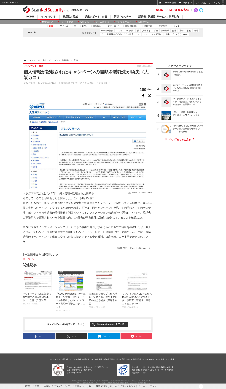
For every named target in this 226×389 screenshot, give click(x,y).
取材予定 (148, 26)
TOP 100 (64, 26)
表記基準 (163, 26)
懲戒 (189, 30)
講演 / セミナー (122, 16)
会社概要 (98, 359)
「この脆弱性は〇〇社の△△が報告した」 (120, 34)
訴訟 (156, 30)
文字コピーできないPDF (176, 34)
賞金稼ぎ (146, 30)
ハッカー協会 (107, 30)
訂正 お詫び (113, 26)
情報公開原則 (131, 26)
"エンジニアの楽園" (125, 30)
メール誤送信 (102, 22)
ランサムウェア (123, 22)
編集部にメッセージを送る (142, 192)
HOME (30, 16)
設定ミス (84, 22)
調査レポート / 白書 (96, 16)
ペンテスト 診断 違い (152, 34)
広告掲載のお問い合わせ (83, 359)
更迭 (174, 30)
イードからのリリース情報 (153, 359)
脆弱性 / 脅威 (70, 16)
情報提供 (97, 26)
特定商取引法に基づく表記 (114, 359)
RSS (84, 26)
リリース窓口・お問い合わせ (60, 359)
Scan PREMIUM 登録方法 (172, 10)
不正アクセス (66, 22)
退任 (181, 30)
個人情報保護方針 (134, 359)
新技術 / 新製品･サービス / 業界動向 (158, 16)
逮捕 (196, 30)
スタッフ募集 (169, 359)
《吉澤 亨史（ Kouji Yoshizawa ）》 (133, 248)
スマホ (176, 26)
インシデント (48, 16)
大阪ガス (30, 259)
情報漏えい (47, 22)
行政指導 (165, 30)
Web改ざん (143, 22)
